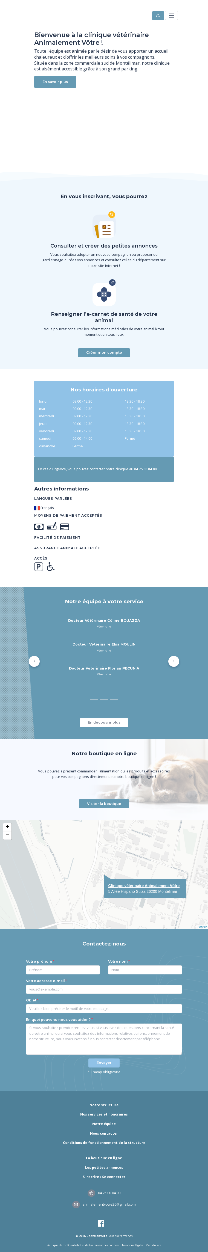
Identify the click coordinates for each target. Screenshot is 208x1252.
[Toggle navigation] (171, 15)
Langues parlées (53, 498)
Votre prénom (39, 961)
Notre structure (104, 1105)
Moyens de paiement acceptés (68, 515)
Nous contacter (104, 1133)
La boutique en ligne (104, 1158)
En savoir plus (55, 82)
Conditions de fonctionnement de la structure (104, 1142)
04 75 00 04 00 (104, 1193)
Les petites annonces (104, 1167)
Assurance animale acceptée (67, 548)
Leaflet (202, 927)
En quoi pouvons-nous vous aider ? (58, 1020)
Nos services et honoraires (104, 1114)
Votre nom (118, 961)
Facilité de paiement (57, 538)
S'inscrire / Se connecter (104, 1176)
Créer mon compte (104, 352)
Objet (31, 1000)
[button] (34, 661)
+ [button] (7, 827)
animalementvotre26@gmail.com (104, 1204)
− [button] (7, 835)
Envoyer (104, 1063)
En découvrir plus (104, 722)
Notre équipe (104, 1124)
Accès (41, 558)
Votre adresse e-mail (45, 981)
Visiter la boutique (104, 804)
